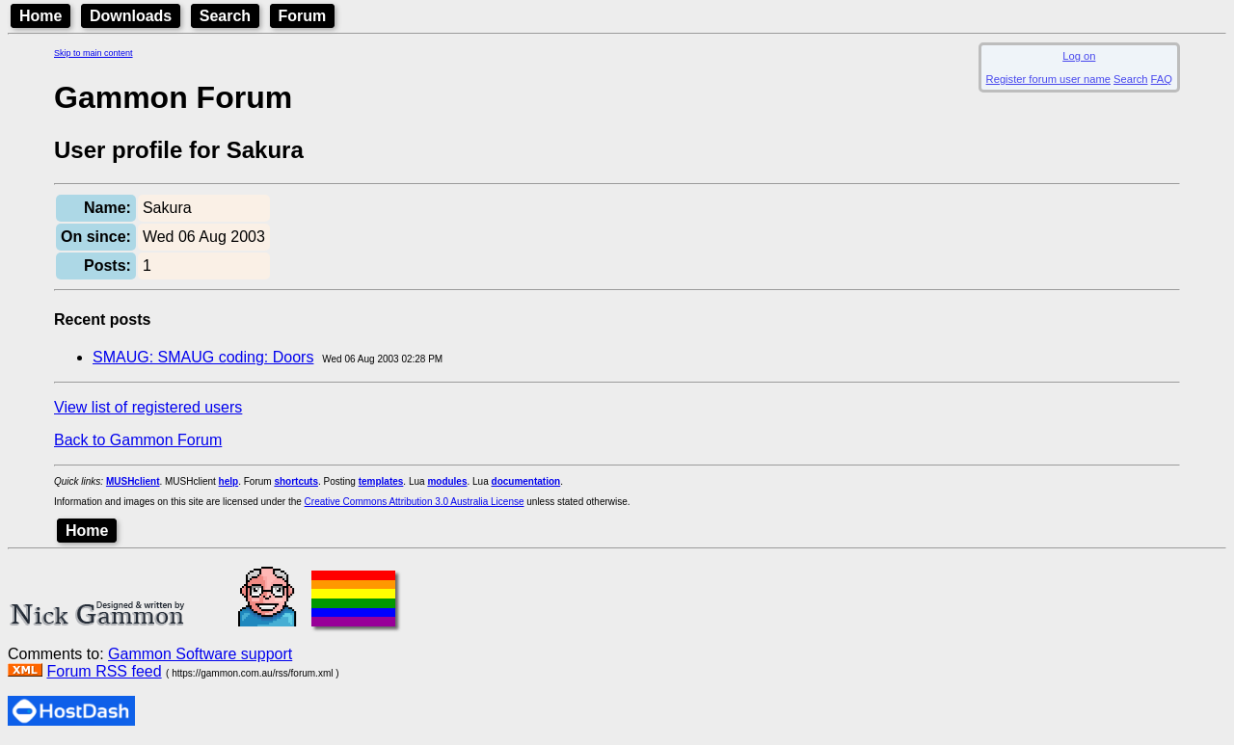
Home (40, 16)
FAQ (1161, 79)
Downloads (131, 16)
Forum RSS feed (103, 671)
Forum (303, 16)
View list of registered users (148, 407)
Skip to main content (93, 53)
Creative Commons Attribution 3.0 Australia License (414, 501)
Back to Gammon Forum (138, 440)
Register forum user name (1048, 79)
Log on (1078, 56)
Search (225, 16)
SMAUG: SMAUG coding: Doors (203, 357)
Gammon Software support (200, 654)
